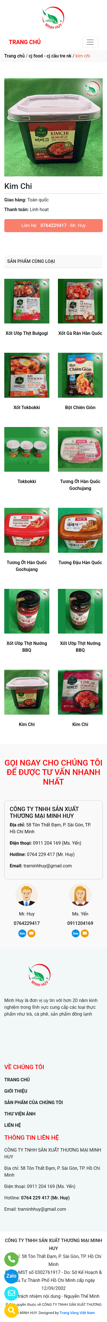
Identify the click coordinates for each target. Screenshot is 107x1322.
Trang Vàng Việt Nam (77, 1313)
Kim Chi (27, 724)
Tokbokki (26, 481)
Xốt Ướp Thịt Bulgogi (27, 333)
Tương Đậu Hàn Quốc (80, 562)
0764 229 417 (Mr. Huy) (50, 854)
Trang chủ (14, 56)
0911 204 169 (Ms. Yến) (57, 843)
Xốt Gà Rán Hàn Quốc (80, 333)
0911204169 (80, 923)
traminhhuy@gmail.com (47, 866)
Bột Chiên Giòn (80, 407)
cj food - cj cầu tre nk (50, 56)
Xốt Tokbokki (26, 407)
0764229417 (53, 225)
